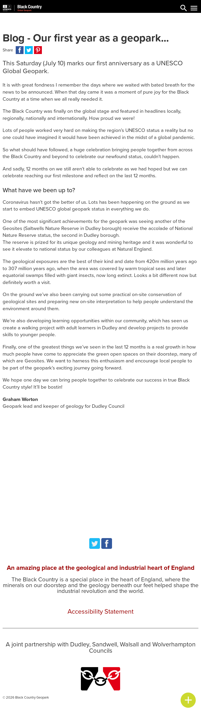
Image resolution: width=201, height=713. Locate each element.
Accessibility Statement (100, 611)
